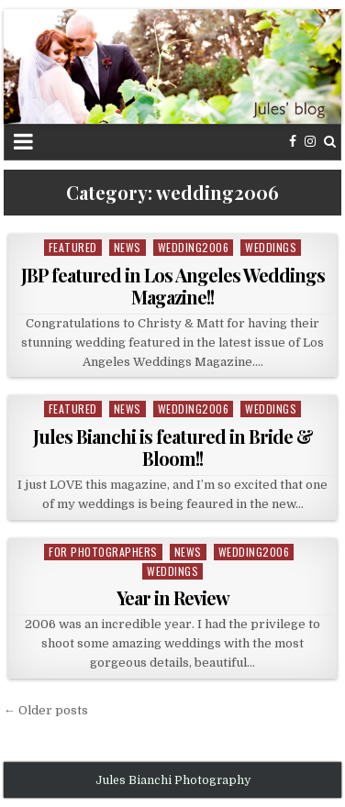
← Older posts (46, 710)
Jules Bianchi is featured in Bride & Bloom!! (173, 447)
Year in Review (173, 597)
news (127, 247)
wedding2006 (193, 247)
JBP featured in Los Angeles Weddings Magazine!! (173, 285)
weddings (270, 247)
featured (73, 247)
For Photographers (103, 551)
